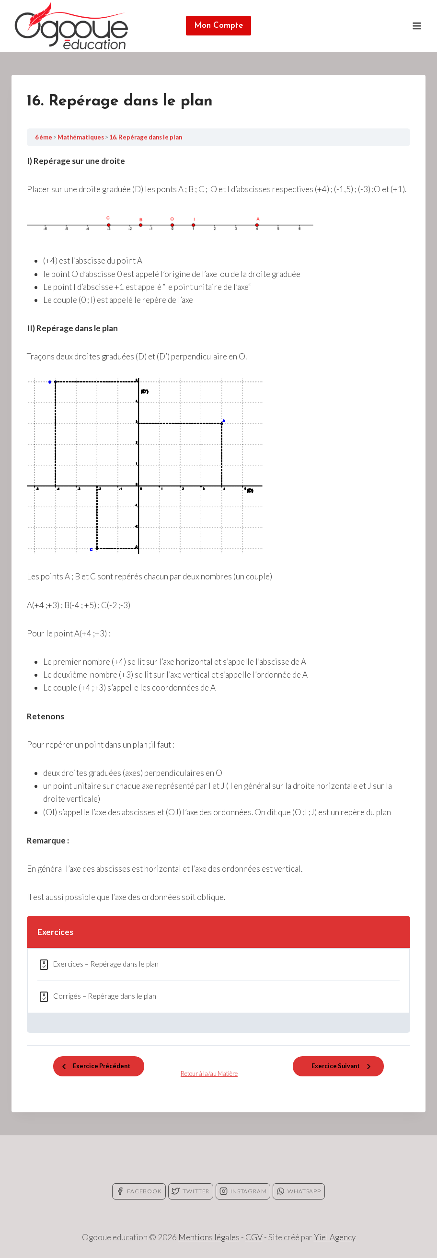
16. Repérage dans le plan (145, 137)
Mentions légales (209, 1237)
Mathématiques (81, 137)
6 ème (44, 137)
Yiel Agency (335, 1237)
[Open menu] (417, 25)
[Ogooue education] (71, 26)
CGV (254, 1237)
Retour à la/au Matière (209, 1073)
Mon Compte (218, 26)
